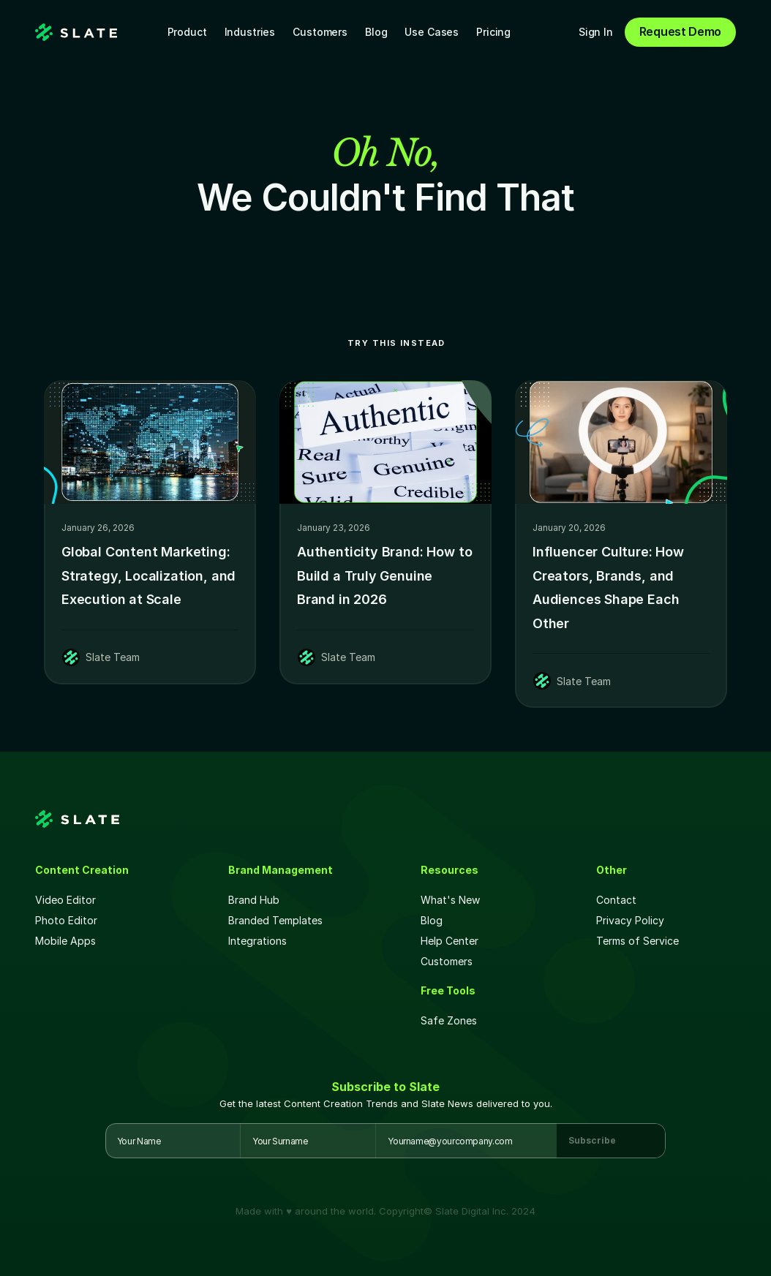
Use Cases (432, 32)
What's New (450, 900)
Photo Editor (66, 920)
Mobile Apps (65, 941)
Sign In (596, 32)
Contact (616, 900)
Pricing (493, 32)
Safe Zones (450, 1020)
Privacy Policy (630, 920)
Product (187, 32)
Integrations (257, 941)
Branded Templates (275, 920)
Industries (250, 32)
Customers (320, 32)
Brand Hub (253, 900)
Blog (376, 32)
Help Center (449, 941)
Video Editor (65, 900)
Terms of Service (637, 941)
